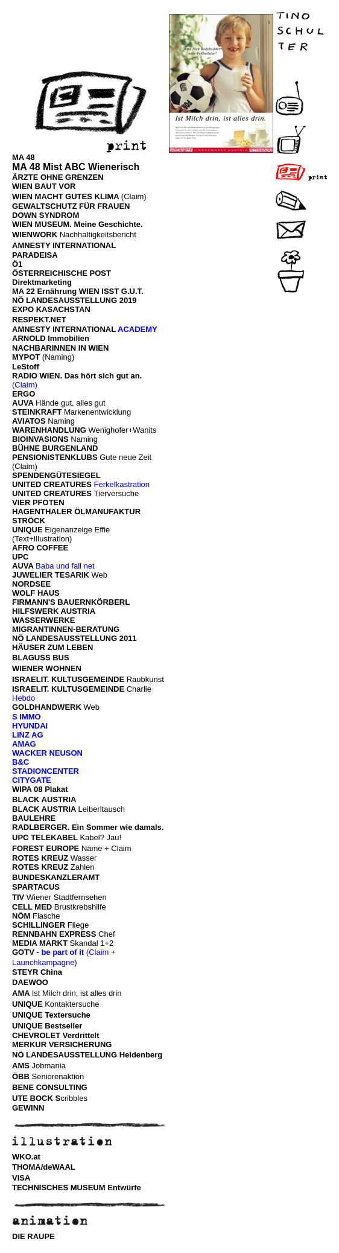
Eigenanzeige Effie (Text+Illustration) (61, 534)
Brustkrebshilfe (80, 906)
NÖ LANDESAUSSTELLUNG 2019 (74, 300)
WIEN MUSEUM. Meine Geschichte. (77, 224)
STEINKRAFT (38, 411)
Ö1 (17, 264)
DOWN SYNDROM (45, 215)
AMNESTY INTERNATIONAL (64, 245)
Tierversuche (116, 493)
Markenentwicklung (97, 411)
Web (59, 574)
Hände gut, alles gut (71, 402)
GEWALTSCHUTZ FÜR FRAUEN (71, 206)
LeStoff (25, 366)
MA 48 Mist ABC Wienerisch (75, 167)
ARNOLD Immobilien (50, 338)
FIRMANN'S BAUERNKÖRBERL (71, 602)
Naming (61, 421)
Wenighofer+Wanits (122, 430)
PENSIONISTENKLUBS (55, 457)
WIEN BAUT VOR (43, 186)
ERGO (23, 393)
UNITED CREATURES (52, 484)
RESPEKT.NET (39, 319)
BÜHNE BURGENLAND (55, 448)
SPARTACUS (36, 886)
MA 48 (23, 157)
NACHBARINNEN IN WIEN (60, 347)
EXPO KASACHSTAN (51, 309)
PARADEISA (35, 255)
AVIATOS (30, 421)
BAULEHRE (33, 818)
